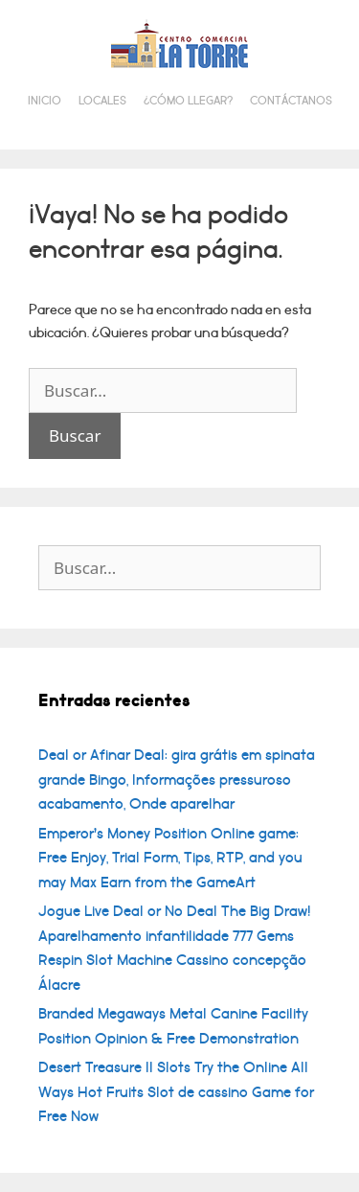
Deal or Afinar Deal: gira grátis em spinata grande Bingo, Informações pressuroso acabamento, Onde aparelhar (176, 779)
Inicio (44, 101)
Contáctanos (291, 101)
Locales (102, 101)
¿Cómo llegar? (188, 101)
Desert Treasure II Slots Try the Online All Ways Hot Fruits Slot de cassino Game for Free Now (176, 1092)
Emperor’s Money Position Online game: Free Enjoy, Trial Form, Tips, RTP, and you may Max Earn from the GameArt (170, 858)
